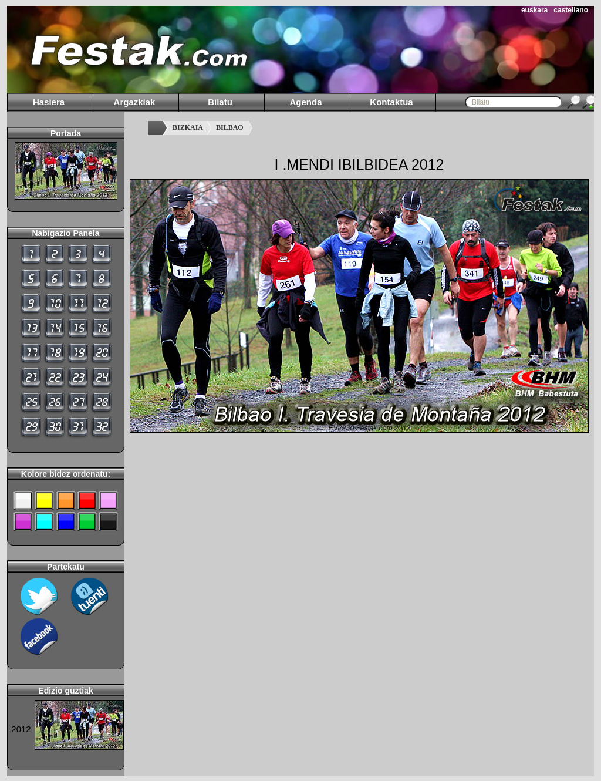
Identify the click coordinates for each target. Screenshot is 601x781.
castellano (570, 10)
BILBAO (230, 127)
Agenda (305, 102)
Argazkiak (135, 102)
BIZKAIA (188, 127)
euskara (534, 10)
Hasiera (49, 102)
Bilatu (220, 102)
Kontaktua (391, 102)
